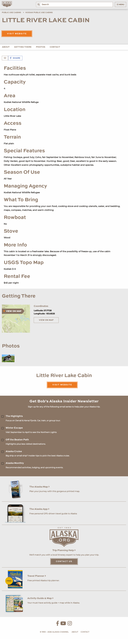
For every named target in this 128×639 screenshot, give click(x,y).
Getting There (23, 47)
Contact (55, 47)
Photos (40, 47)
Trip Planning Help (64, 550)
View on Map (46, 320)
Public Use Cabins (11, 12)
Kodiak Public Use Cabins (39, 12)
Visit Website (17, 34)
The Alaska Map (39, 487)
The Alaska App (39, 509)
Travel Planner (36, 576)
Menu (120, 4)
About (6, 47)
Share (15, 58)
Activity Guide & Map (40, 598)
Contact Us (64, 562)
